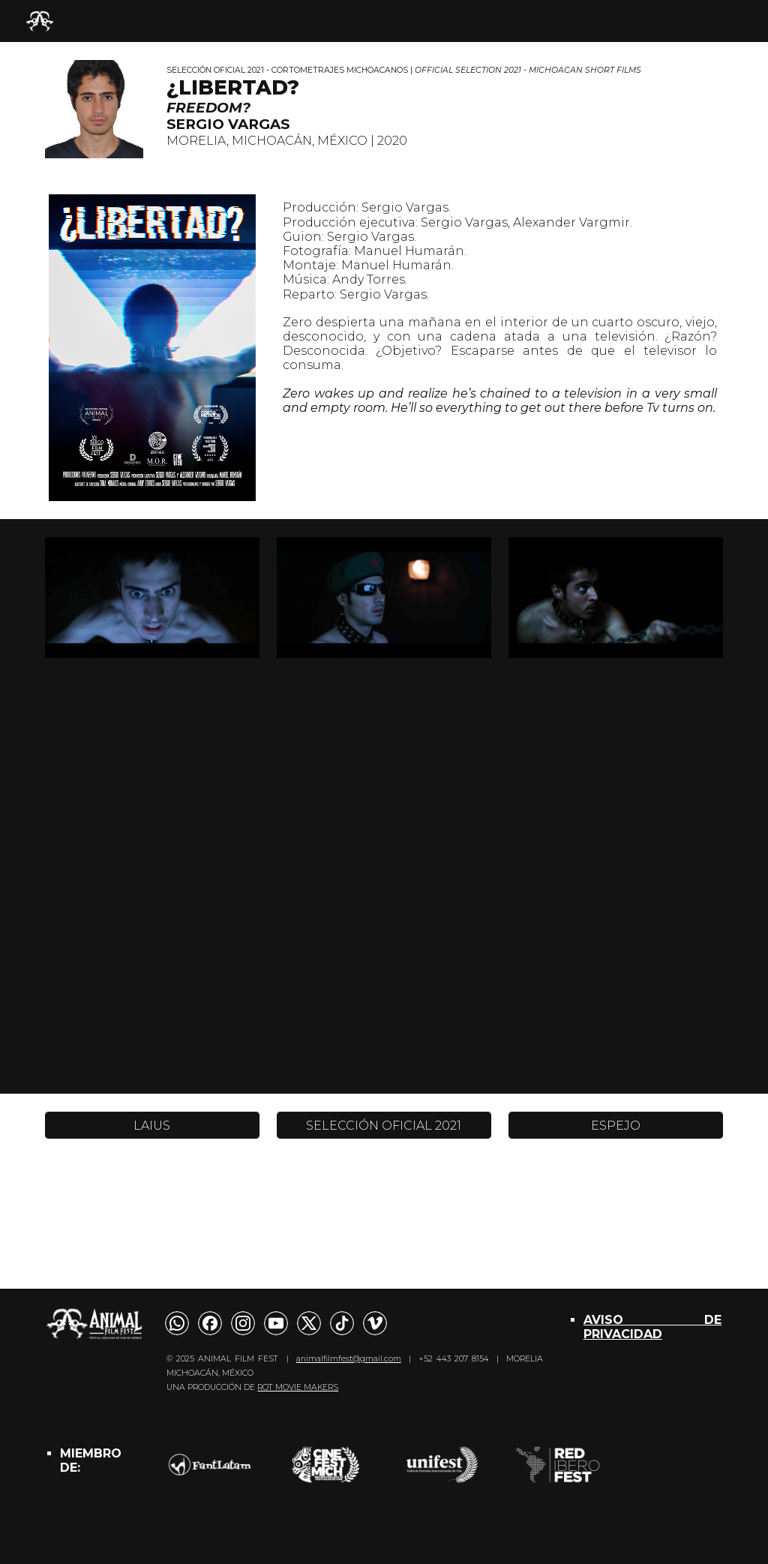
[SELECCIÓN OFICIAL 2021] (384, 1125)
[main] (441, 107)
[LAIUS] (152, 1125)
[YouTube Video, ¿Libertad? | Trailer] (384, 885)
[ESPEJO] (615, 1125)
